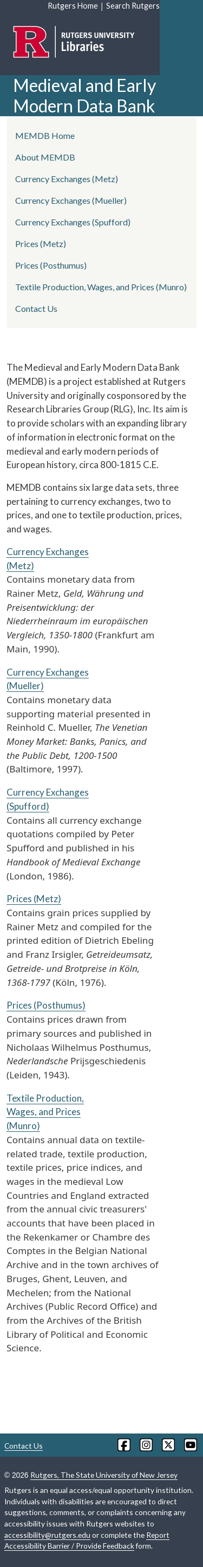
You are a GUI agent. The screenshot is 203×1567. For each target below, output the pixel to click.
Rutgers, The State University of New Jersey (104, 1474)
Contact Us (36, 308)
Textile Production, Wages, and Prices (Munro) (45, 1111)
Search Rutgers (133, 5)
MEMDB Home (45, 135)
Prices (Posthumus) (46, 1005)
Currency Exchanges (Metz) (66, 179)
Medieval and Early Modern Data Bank (84, 95)
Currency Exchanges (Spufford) (72, 222)
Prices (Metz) (33, 898)
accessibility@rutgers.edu (47, 1534)
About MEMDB (45, 157)
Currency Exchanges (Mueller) (71, 200)
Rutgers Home (73, 5)
